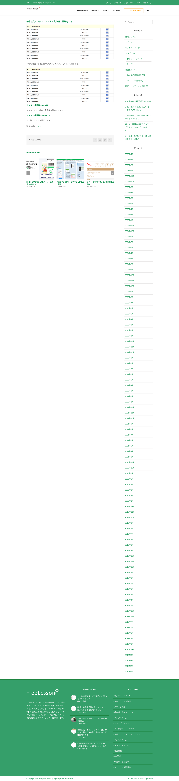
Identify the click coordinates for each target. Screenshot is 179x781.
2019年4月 (129, 539)
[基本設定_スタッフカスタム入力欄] (70, 42)
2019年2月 (129, 550)
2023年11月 (130, 281)
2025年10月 (130, 182)
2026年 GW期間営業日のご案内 (138, 101)
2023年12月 (130, 275)
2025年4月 (129, 209)
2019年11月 (130, 512)
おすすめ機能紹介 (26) (136, 75)
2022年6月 (129, 374)
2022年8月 (129, 363)
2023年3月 (129, 325)
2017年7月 (129, 622)
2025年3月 (129, 215)
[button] (148, 10)
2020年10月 (130, 468)
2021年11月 (130, 413)
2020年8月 (129, 473)
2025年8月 (129, 187)
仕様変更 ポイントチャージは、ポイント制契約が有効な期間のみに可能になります (92, 732)
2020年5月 (129, 479)
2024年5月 (129, 248)
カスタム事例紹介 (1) (135, 81)
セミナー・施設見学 (122, 767)
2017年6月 (129, 627)
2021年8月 (129, 429)
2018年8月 (129, 578)
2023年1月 (129, 336)
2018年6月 (129, 589)
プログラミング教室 (122, 701)
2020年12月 (130, 462)
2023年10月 (130, 286)
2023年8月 (129, 297)
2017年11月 (130, 616)
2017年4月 (129, 638)
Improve (56, 779)
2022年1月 (129, 402)
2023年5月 (129, 314)
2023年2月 (129, 330)
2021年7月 (129, 435)
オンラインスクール (122, 696)
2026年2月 (129, 165)
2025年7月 (129, 193)
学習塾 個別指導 (121, 762)
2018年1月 (129, 605)
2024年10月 (130, 231)
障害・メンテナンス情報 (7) (136, 86)
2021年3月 (129, 457)
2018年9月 (129, 572)
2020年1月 (129, 501)
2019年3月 (129, 545)
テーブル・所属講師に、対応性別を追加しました (92, 720)
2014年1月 (129, 672)
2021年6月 (129, 440)
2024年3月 (129, 259)
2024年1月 (129, 270)
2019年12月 (130, 506)
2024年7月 (129, 242)
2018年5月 (129, 594)
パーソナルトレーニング (124, 729)
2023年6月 (129, 308)
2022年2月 (129, 396)
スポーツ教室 (119, 707)
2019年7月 (129, 534)
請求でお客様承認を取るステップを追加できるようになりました (138, 127)
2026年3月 (129, 160)
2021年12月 (130, 407)
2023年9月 (129, 292)
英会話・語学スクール (123, 712)
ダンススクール (120, 740)
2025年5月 (129, 204)
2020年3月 (129, 490)
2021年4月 (129, 451)
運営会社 (150, 779)
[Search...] (138, 22)
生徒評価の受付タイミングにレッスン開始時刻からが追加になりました (92, 745)
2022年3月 (129, 391)
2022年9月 (129, 358)
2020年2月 (129, 495)
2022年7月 (129, 369)
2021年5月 (129, 446)
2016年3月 (129, 655)
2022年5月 (129, 380)
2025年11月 (130, 176)
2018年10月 (130, 567)
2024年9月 (129, 237)
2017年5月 (129, 633)
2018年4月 (129, 600)
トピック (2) (130, 42)
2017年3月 (129, 644)
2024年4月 (129, 253)
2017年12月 (130, 611)
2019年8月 (129, 528)
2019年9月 (129, 523)
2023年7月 (129, 303)
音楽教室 (118, 751)
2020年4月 (129, 484)
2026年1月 (129, 171)
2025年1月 (129, 220)
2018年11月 (130, 561)
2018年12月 (130, 556)
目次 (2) (130, 64)
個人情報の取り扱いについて (137, 779)
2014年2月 (129, 666)
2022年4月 (129, 385)
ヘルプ (39, 126)
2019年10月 (130, 517)
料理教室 (118, 756)
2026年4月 (129, 154)
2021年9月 (129, 424)
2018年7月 (129, 583)
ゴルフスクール (120, 718)
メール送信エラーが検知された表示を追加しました (92, 697)
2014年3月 (129, 661)
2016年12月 (130, 649)
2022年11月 (130, 347)
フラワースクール (121, 745)
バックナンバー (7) (133, 48)
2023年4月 (129, 319)
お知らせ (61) (130, 37)
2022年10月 (130, 352)
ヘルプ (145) (130, 53)
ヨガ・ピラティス (121, 723)
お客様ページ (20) (134, 59)
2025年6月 (129, 198)
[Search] (126, 22)
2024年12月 (130, 226)
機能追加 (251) (131, 70)
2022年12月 (130, 341)
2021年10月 (130, 418)
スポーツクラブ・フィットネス (127, 734)
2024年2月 (129, 264)
